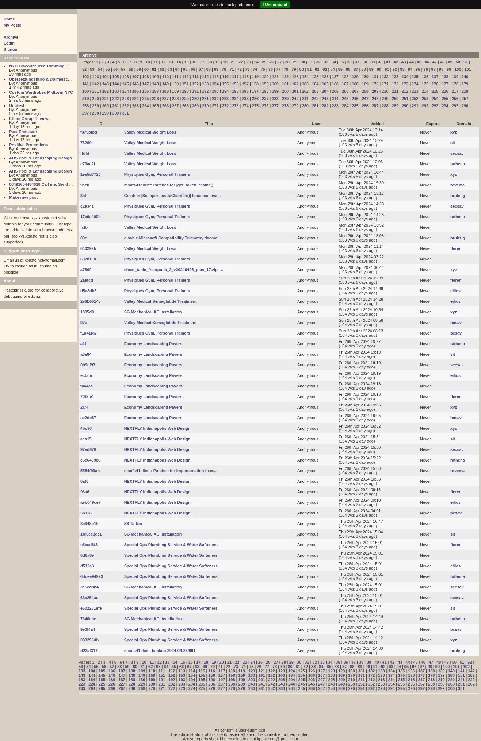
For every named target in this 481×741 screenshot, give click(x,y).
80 (301, 69)
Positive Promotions (28, 145)
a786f (85, 269)
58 (131, 69)
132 (385, 76)
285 (355, 106)
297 (85, 113)
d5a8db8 (88, 291)
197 (255, 91)
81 (309, 69)
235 (245, 98)
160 (275, 84)
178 (455, 84)
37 (357, 62)
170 (375, 84)
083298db (89, 640)
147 (145, 84)
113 (195, 76)
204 (325, 91)
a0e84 (86, 354)
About (9, 281)
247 (365, 98)
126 (325, 76)
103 (95, 76)
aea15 (86, 439)
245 (345, 98)
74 (255, 69)
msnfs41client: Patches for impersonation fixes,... (171, 470)
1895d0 (87, 312)
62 (162, 69)
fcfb (84, 227)
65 (185, 69)
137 (435, 76)
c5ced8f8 (89, 545)
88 (363, 69)
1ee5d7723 (90, 174)
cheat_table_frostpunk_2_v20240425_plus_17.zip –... (174, 269)
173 (405, 84)
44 (411, 62)
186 (145, 91)
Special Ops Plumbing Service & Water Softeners (171, 545)
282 (325, 106)
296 (465, 106)
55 (108, 69)
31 (310, 62)
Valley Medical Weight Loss (150, 132)
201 (295, 91)
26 (272, 62)
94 (410, 69)
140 (465, 76)
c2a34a (87, 206)
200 (285, 91)
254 (435, 98)
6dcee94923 (91, 576)
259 (95, 106)
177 (445, 84)
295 (455, 106)
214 (425, 91)
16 (194, 62)
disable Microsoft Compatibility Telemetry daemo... (172, 238)
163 (305, 84)
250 (395, 98)
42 (396, 62)
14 (178, 62)
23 (248, 62)
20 (225, 62)
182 (105, 91)
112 (185, 76)
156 (235, 84)
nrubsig (457, 195)
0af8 (84, 481)
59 (139, 69)
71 (231, 69)
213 (415, 91)
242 (315, 98)
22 (240, 62)
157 (245, 84)
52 (84, 69)
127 (335, 76)
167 (345, 84)
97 (433, 69)
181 (95, 91)
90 (379, 69)
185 (135, 91)
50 (458, 62)
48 (442, 62)
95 (418, 69)
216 (445, 91)
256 (455, 98)
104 (105, 76)
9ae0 (84, 185)
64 (177, 69)
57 (123, 69)
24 (256, 62)
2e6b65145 (90, 301)
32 (318, 62)
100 (457, 69)
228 (175, 98)
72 (239, 69)
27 (279, 62)
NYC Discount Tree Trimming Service (44, 66)
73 (247, 69)
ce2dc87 (88, 418)
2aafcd (86, 280)
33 (326, 62)
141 (85, 84)
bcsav (456, 322)
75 (262, 69)
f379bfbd (88, 132)
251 (405, 98)
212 (405, 91)
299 (105, 113)
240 (295, 98)
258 (85, 106)
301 (125, 113)
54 (100, 69)
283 (335, 106)
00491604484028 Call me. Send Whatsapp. (49, 184)
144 (115, 84)
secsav (457, 153)
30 (303, 62)
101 (468, 69)
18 (209, 62)
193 (215, 91)
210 (385, 91)
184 (125, 91)
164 (315, 84)
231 (205, 98)
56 (115, 69)
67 (201, 69)
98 (441, 69)
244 (335, 98)
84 (333, 69)
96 (425, 69)
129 (355, 76)
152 (195, 84)
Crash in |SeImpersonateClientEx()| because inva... (172, 195)
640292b (88, 248)
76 (270, 69)
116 (225, 76)
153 (205, 84)
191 (195, 91)
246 (355, 98)
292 (425, 106)
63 (170, 69)
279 (295, 106)
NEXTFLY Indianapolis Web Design (157, 428)
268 (185, 106)
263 (135, 106)
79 (293, 69)
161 (285, 84)
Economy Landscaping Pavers (153, 343)
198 (265, 91)
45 (419, 62)
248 (375, 98)
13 (171, 62)
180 (85, 91)
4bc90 (86, 428)
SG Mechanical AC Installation (153, 312)
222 (115, 98)
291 (415, 106)
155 (225, 84)
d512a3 (87, 566)
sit (452, 142)
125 (315, 76)
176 (435, 84)
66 (193, 69)
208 (365, 91)
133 (395, 76)
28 (287, 62)
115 (215, 76)
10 (147, 62)
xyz (453, 132)
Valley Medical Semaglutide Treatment (160, 301)
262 (125, 106)
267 (175, 106)
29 (295, 62)
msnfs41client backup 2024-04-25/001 (160, 650)
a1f (83, 343)
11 (155, 62)
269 (195, 106)
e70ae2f (87, 164)
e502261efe (91, 608)
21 (233, 62)
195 (235, 91)
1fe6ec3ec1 (91, 534)
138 (445, 76)
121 (275, 76)
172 (395, 84)
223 (125, 98)
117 (235, 76)
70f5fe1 (87, 396)
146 (135, 84)
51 (465, 62)
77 (278, 69)
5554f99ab (90, 470)
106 (125, 76)
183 (115, 91)
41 (388, 62)
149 (165, 84)
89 (371, 69)
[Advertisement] (259, 30)
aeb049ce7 (90, 502)
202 (305, 91)
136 (425, 76)
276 (265, 106)
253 (425, 98)
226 (155, 98)
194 (225, 91)
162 (295, 84)
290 (405, 106)
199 (275, 91)
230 (195, 98)
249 (385, 98)
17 (202, 62)
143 (105, 84)
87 (356, 69)
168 (355, 84)
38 (365, 62)
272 (225, 106)
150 (175, 84)
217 (455, 91)
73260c (87, 142)
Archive (11, 37)
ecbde (86, 375)
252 (415, 98)
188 (165, 91)
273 (235, 106)
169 (365, 84)
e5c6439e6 (90, 460)
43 (403, 62)
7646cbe (88, 619)
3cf (83, 195)
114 (205, 76)
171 (385, 84)
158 (255, 84)
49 (450, 62)
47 (434, 62)
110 (165, 76)
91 (387, 69)
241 (305, 98)
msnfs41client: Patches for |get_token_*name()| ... (171, 185)
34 (334, 62)
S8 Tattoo (133, 523)
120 (265, 76)
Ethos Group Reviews (30, 118)
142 (95, 84)
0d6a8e (87, 555)
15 (186, 62)
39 (372, 62)
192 (205, 91)
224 (135, 98)
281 (315, 106)
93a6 (84, 492)
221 (105, 98)
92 (394, 69)
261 (115, 106)
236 (255, 98)
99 (449, 69)
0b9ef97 (87, 365)
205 (335, 91)
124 (305, 76)
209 (375, 91)
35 (341, 62)
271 (215, 106)
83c (83, 238)
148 (155, 84)
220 (95, 98)
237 (265, 98)
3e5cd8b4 (89, 587)
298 (95, 113)
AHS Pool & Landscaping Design (40, 158)
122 (285, 76)
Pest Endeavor (23, 132)
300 (115, 113)
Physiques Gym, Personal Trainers (157, 174)
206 (345, 91)
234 (235, 98)
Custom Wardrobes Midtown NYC (41, 92)
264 (145, 106)
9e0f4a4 (87, 629)
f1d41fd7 (88, 333)
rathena (457, 164)
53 (92, 69)
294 (445, 106)
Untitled (16, 105)
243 (325, 98)
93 (402, 69)
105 (115, 76)
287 (375, 106)
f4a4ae (86, 386)
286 (365, 106)
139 (455, 76)
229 (185, 98)
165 (325, 84)
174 (415, 84)
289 (395, 106)
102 (85, 76)
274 (245, 106)
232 (215, 98)
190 (185, 91)
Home (9, 19)
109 (155, 76)
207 (355, 91)
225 (145, 98)
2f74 (84, 407)
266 (165, 106)
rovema (457, 185)
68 (208, 69)
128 (345, 76)
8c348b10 (89, 523)
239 (285, 98)
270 (205, 106)
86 (348, 69)
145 (125, 84)
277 (275, 106)
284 (345, 106)
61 (154, 69)
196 (245, 91)
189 (175, 91)
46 (427, 62)
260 (105, 106)
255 (445, 98)
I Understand (275, 5)
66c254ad (89, 597)
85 (340, 69)
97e (83, 322)
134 (405, 76)
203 (315, 91)
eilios (455, 291)
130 (365, 76)
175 (425, 84)
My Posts (12, 25)
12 (163, 62)
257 (465, 98)
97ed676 (88, 449)
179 (465, 84)
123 (295, 76)
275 (255, 106)
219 (85, 98)
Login (9, 43)
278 (285, 106)
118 (245, 76)
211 (395, 91)
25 (264, 62)
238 (275, 98)
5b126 (86, 513)
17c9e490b (90, 217)
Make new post (23, 197)
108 (145, 76)
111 (175, 76)
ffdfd (84, 153)
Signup (10, 49)
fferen (456, 248)
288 (385, 106)
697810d (88, 259)
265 (155, 106)
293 (435, 106)
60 (146, 69)
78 (286, 69)
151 (185, 84)
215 (435, 91)
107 (135, 76)
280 (305, 106)
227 (165, 98)
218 (465, 91)
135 (415, 76)
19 (217, 62)
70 (224, 69)
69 (216, 69)
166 (335, 84)
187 (155, 91)
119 (255, 76)
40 (380, 62)
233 (225, 98)
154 (215, 84)
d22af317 (89, 650)
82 (317, 69)
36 (349, 62)
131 (375, 76)
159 (265, 84)
